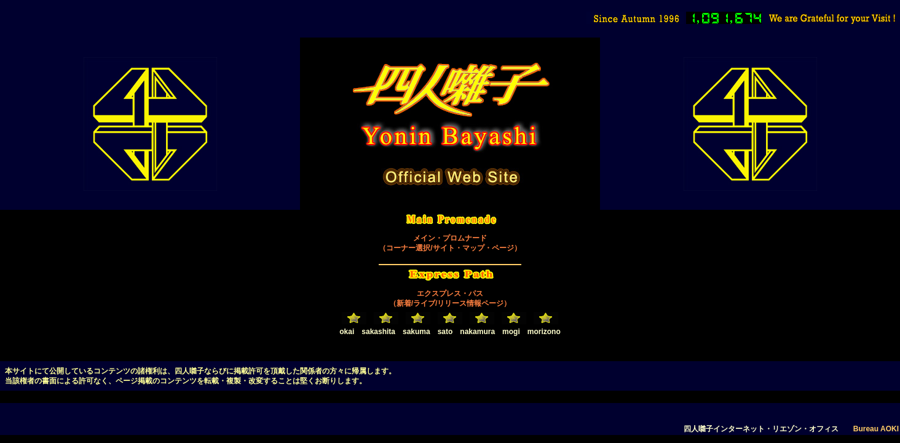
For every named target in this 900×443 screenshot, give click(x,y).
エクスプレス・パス (450, 293)
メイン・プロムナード (450, 238)
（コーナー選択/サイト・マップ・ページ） (450, 248)
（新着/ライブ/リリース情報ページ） (450, 303)
